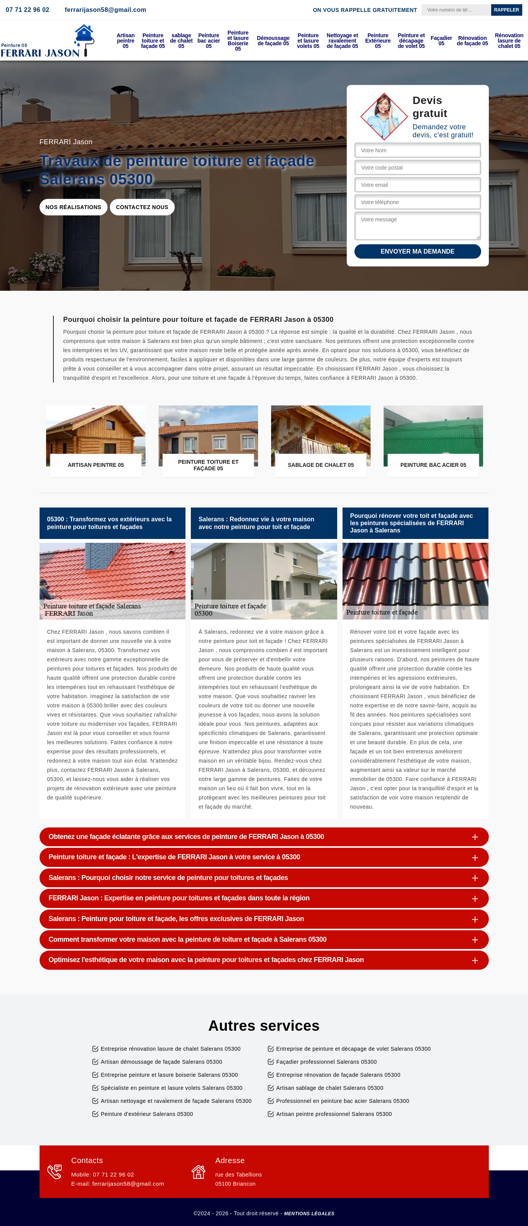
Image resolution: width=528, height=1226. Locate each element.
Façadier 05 (441, 40)
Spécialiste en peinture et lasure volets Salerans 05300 (172, 1088)
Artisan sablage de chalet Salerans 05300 (330, 1088)
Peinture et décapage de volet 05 (411, 40)
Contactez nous (142, 207)
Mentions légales (309, 1213)
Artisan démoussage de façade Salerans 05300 (161, 1062)
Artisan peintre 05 (126, 40)
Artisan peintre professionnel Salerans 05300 (334, 1114)
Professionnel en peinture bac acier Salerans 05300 (342, 1101)
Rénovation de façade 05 (472, 40)
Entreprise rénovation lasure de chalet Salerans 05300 (171, 1049)
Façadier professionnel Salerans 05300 (326, 1062)
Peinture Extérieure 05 (378, 40)
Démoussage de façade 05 (273, 40)
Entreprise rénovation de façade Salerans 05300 (338, 1075)
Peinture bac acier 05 (208, 40)
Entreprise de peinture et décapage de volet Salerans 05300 (353, 1049)
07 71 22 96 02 (28, 10)
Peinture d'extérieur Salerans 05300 (147, 1114)
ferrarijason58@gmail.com (106, 10)
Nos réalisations (73, 207)
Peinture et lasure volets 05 (308, 40)
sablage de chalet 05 (181, 40)
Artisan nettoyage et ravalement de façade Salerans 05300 (176, 1101)
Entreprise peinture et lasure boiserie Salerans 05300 (169, 1075)
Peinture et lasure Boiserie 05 (238, 41)
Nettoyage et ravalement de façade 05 (342, 40)
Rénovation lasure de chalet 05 (509, 40)
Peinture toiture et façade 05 (153, 40)
